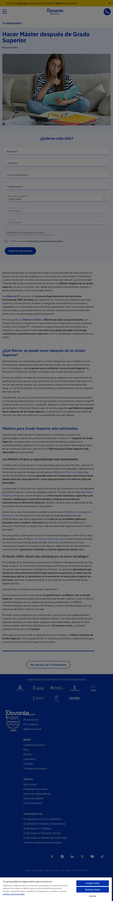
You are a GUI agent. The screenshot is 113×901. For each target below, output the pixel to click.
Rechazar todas (92, 889)
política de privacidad (13, 894)
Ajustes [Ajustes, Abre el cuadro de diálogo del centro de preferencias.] (92, 896)
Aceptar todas (92, 883)
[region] (56, 889)
